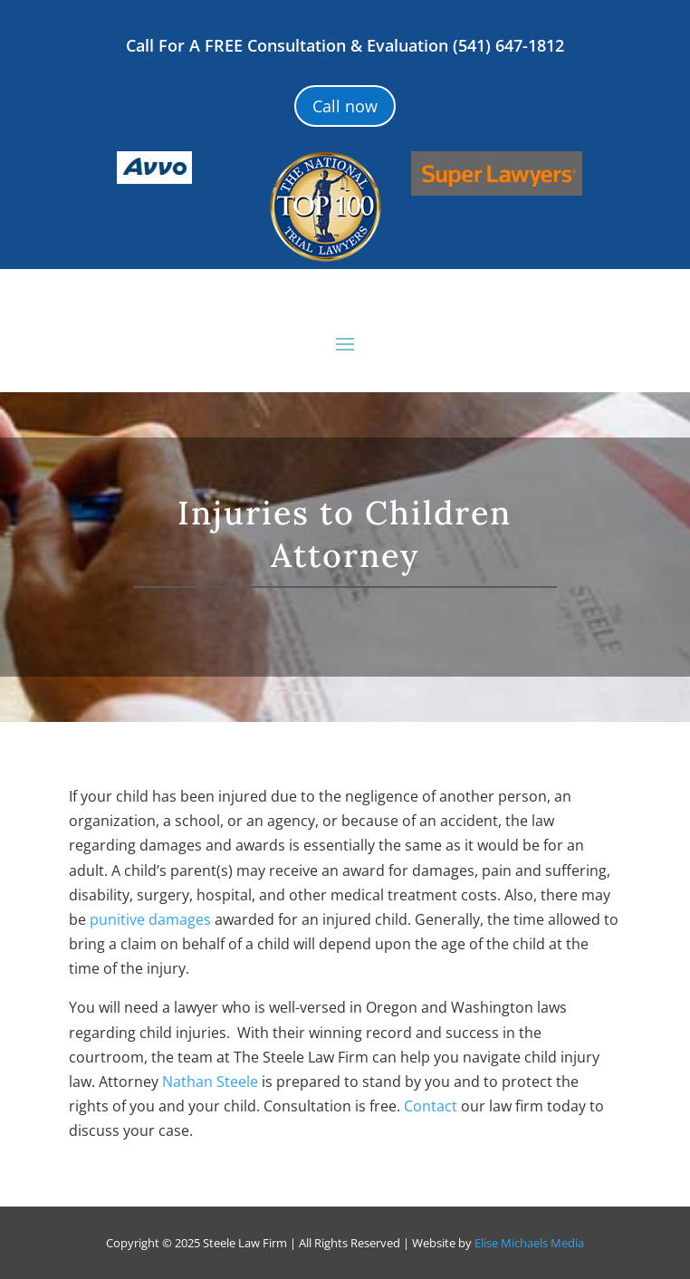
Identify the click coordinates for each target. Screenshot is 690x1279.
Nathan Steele (210, 1081)
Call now (345, 106)
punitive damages (150, 919)
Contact (430, 1106)
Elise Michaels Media (529, 1243)
